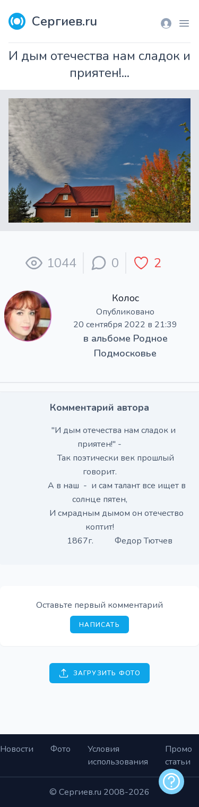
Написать (99, 625)
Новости (16, 749)
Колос (125, 298)
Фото (60, 749)
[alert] (171, 781)
